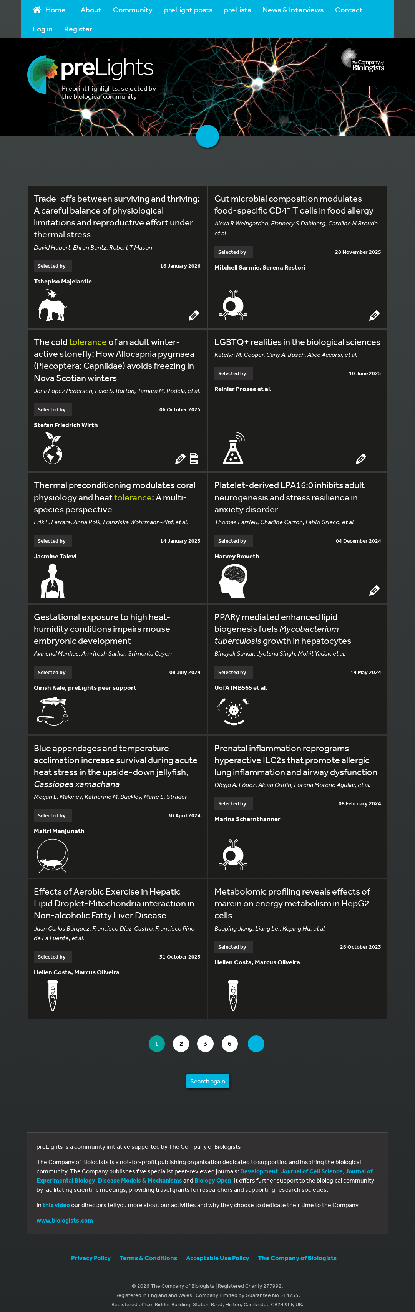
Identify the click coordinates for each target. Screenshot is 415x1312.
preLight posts (188, 9)
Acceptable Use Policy (217, 1251)
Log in (43, 28)
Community (133, 9)
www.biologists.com (65, 1214)
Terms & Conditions (148, 1251)
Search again (207, 1075)
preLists (237, 9)
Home (49, 9)
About (91, 9)
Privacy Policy (91, 1251)
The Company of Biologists (297, 1251)
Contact (349, 9)
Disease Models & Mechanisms (140, 1174)
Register (78, 28)
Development (259, 1165)
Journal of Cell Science (312, 1165)
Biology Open (212, 1174)
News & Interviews (293, 9)
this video (56, 1199)
